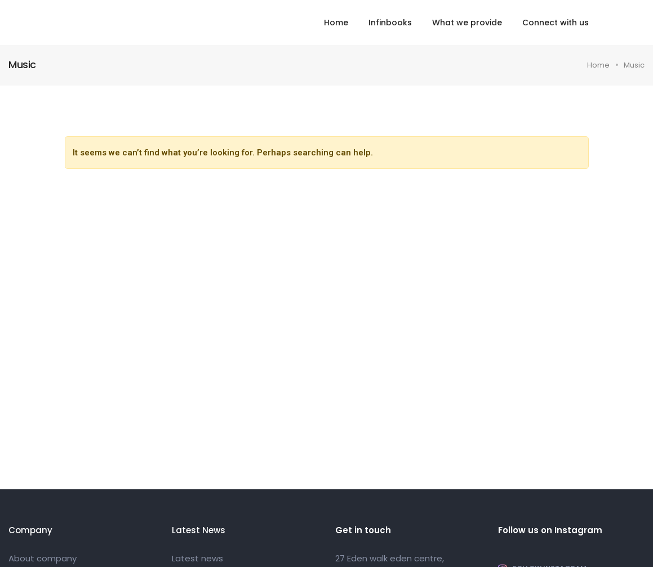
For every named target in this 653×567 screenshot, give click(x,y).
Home (336, 22)
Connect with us (555, 22)
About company (42, 558)
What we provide (467, 22)
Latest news (197, 558)
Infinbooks (390, 22)
